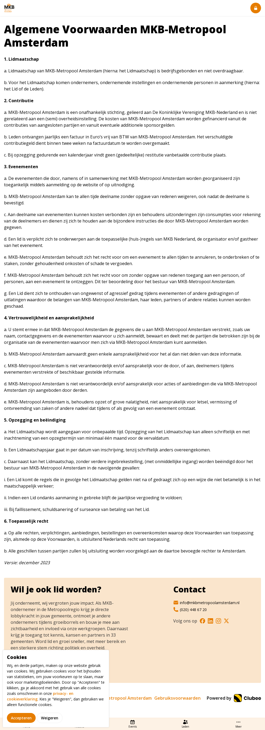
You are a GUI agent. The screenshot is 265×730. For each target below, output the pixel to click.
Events (133, 723)
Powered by (234, 698)
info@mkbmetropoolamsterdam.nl (206, 602)
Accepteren (21, 721)
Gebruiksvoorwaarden (177, 698)
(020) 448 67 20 (190, 609)
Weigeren (49, 721)
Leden (185, 723)
